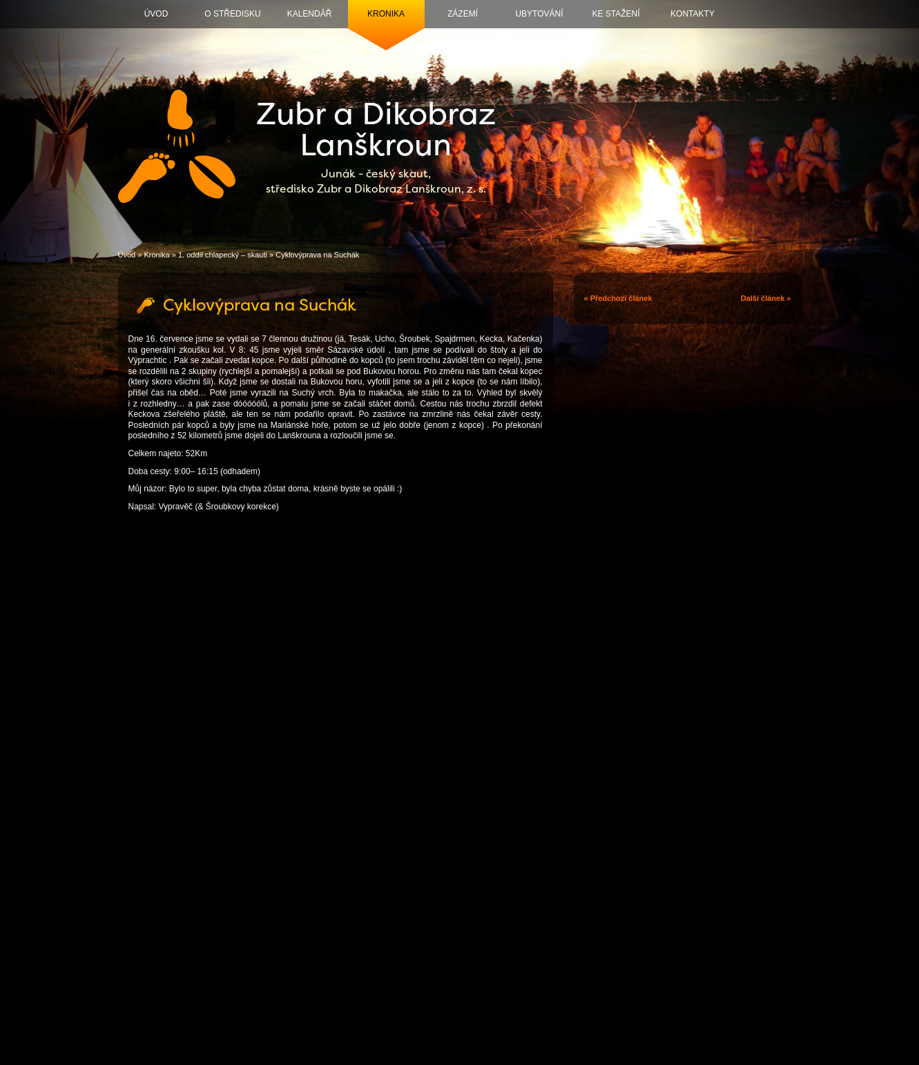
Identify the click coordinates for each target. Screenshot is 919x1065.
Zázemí (462, 14)
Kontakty (692, 14)
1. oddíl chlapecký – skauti (222, 255)
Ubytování (539, 14)
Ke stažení (615, 14)
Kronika (386, 14)
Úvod (156, 14)
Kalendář (309, 14)
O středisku (232, 14)
